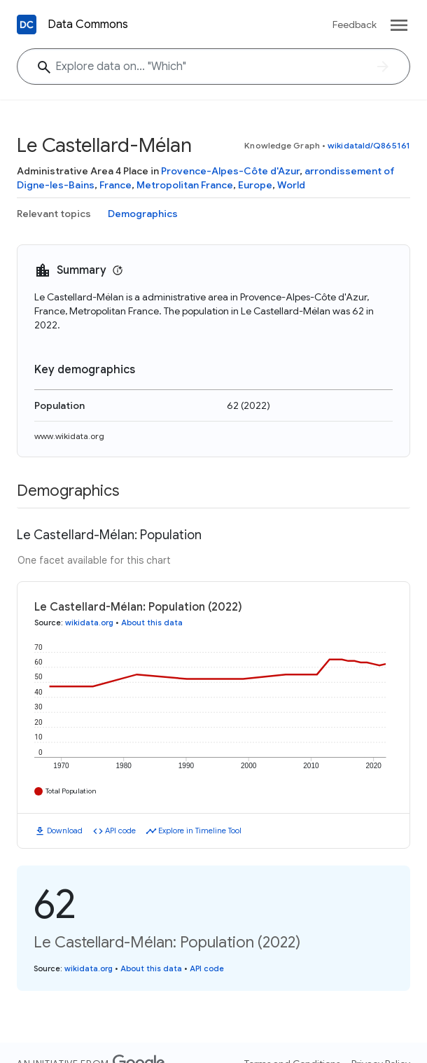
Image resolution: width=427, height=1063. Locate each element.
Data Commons (88, 25)
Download (65, 830)
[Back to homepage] (26, 24)
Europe (255, 185)
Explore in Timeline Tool (199, 830)
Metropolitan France (184, 185)
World (291, 185)
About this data (152, 622)
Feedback (354, 24)
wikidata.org (89, 622)
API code (120, 830)
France (115, 185)
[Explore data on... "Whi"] (213, 66)
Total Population (71, 790)
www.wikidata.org (69, 436)
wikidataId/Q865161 (369, 145)
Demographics (143, 213)
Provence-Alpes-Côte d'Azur (230, 171)
